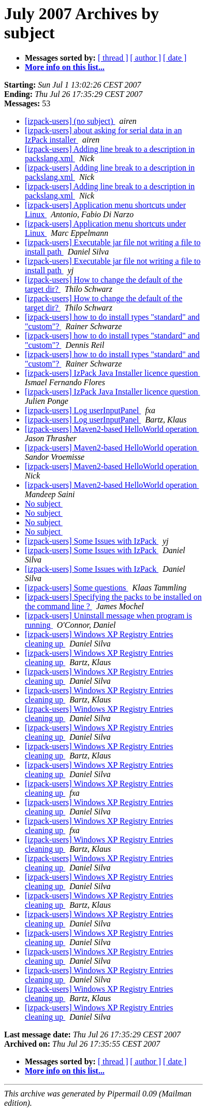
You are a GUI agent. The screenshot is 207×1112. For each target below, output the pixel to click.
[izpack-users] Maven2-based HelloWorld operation (112, 429)
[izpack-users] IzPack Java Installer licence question (112, 373)
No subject (44, 503)
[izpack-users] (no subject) (70, 121)
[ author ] (145, 57)
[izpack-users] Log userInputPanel (83, 410)
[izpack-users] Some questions (76, 587)
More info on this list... (65, 67)
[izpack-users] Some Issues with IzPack (91, 541)
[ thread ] (113, 57)
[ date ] (174, 57)
